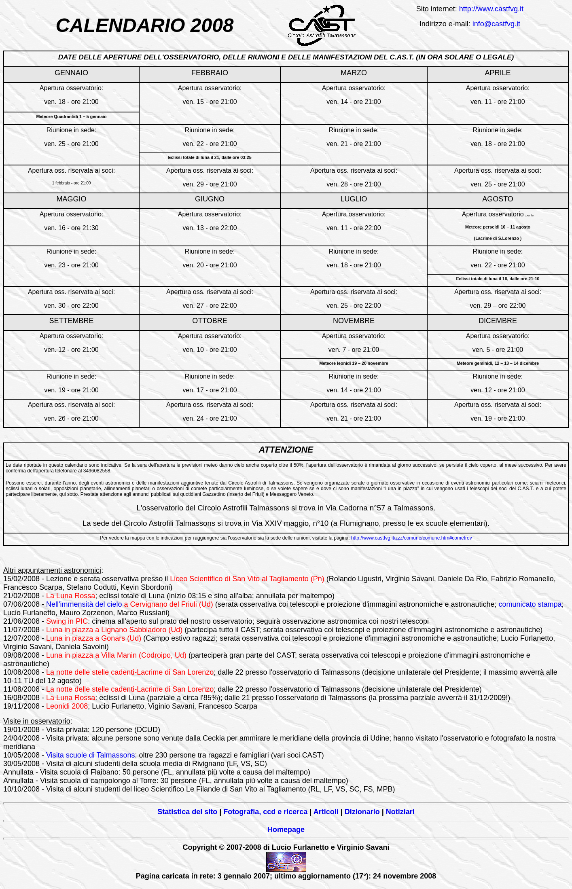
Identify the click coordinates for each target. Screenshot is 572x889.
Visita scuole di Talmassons (90, 755)
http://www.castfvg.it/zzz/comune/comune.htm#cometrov (411, 538)
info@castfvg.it (496, 24)
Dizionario (362, 812)
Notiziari (400, 812)
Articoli (326, 812)
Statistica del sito (187, 812)
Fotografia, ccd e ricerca (265, 812)
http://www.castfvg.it (491, 9)
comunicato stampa (530, 604)
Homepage (286, 830)
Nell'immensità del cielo (84, 604)
